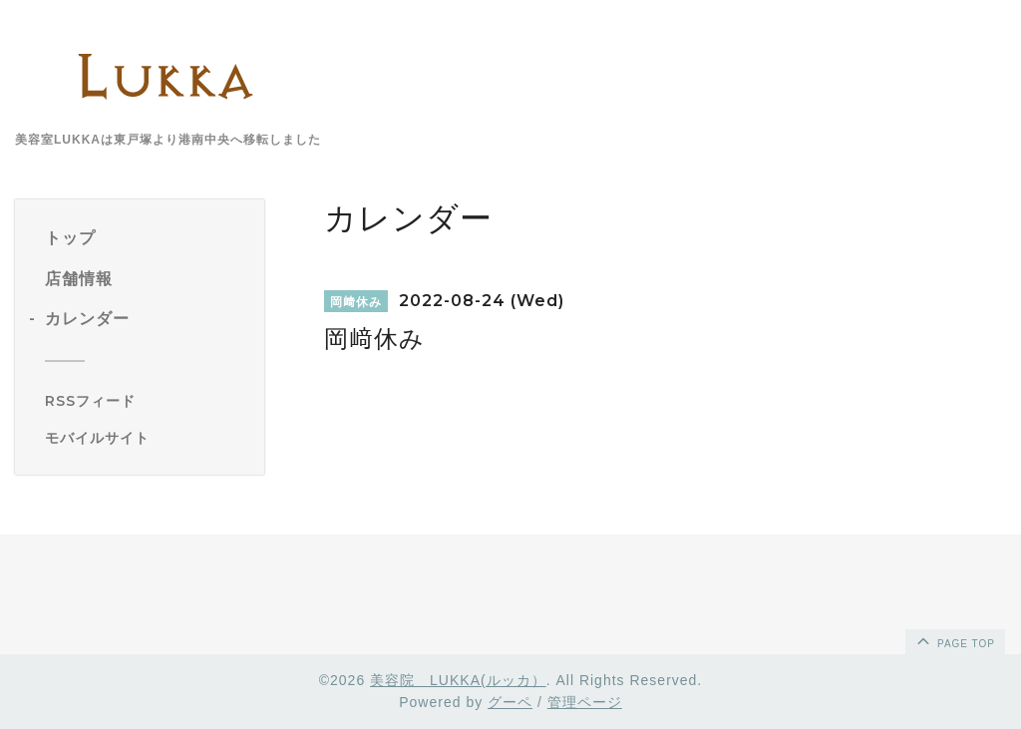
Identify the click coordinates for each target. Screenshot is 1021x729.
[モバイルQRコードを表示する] (147, 438)
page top (954, 640)
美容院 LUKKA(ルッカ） (458, 680)
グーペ (510, 702)
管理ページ (584, 702)
